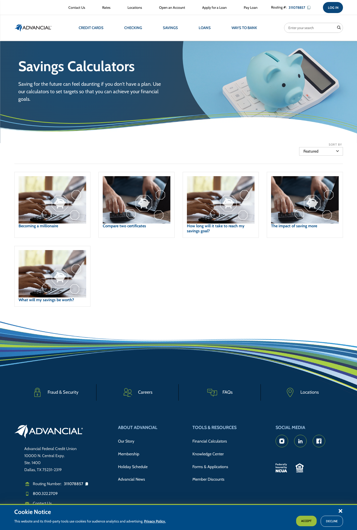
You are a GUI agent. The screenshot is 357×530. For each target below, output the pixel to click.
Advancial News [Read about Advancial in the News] (131, 470)
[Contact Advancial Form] (74, 8)
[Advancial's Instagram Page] (282, 441)
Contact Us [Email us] (42, 503)
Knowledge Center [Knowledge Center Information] (208, 450)
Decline (332, 521)
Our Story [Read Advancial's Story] (126, 440)
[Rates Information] (104, 8)
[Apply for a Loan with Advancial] (212, 8)
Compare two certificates (124, 226)
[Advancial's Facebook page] (319, 441)
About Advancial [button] (137, 427)
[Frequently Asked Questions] (219, 393)
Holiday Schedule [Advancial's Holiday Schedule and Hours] (133, 460)
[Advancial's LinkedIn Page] (300, 441)
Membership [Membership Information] (128, 450)
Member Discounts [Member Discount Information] (208, 470)
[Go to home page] (48, 432)
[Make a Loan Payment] (248, 8)
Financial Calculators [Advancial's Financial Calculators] (209, 440)
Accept (306, 521)
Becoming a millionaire (38, 226)
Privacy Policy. (155, 521)
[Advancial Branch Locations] (132, 8)
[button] (340, 510)
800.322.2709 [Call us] (45, 493)
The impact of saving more (294, 226)
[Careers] (137, 393)
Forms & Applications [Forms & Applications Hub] (210, 460)
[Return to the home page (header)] (33, 29)
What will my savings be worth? (46, 300)
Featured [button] (310, 151)
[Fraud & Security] (55, 393)
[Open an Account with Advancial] (170, 8)
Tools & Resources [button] (214, 427)
